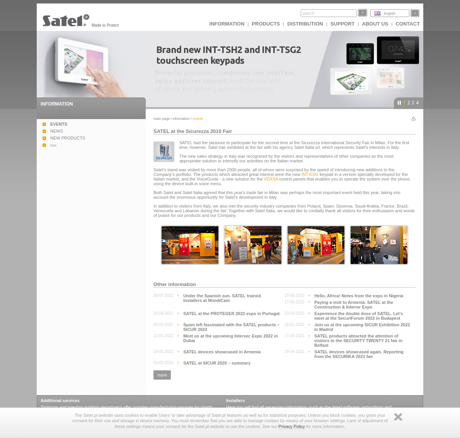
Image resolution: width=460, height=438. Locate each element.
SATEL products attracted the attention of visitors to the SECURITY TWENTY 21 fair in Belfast (358, 341)
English (389, 13)
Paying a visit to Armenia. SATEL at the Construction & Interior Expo (353, 304)
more (162, 375)
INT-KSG (310, 174)
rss (53, 145)
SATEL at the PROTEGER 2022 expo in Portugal (231, 313)
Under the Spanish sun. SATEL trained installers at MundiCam (222, 298)
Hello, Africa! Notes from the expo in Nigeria (358, 295)
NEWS (56, 131)
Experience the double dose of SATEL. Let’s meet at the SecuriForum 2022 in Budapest (358, 315)
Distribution (305, 24)
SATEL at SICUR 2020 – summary (216, 363)
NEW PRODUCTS (67, 138)
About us (375, 24)
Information (181, 119)
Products (266, 24)
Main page (161, 119)
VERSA (271, 179)
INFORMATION (227, 24)
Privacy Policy (291, 426)
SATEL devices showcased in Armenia (222, 351)
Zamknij (398, 417)
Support (343, 24)
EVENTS (58, 124)
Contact (407, 24)
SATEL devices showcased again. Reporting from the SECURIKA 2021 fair (359, 354)
